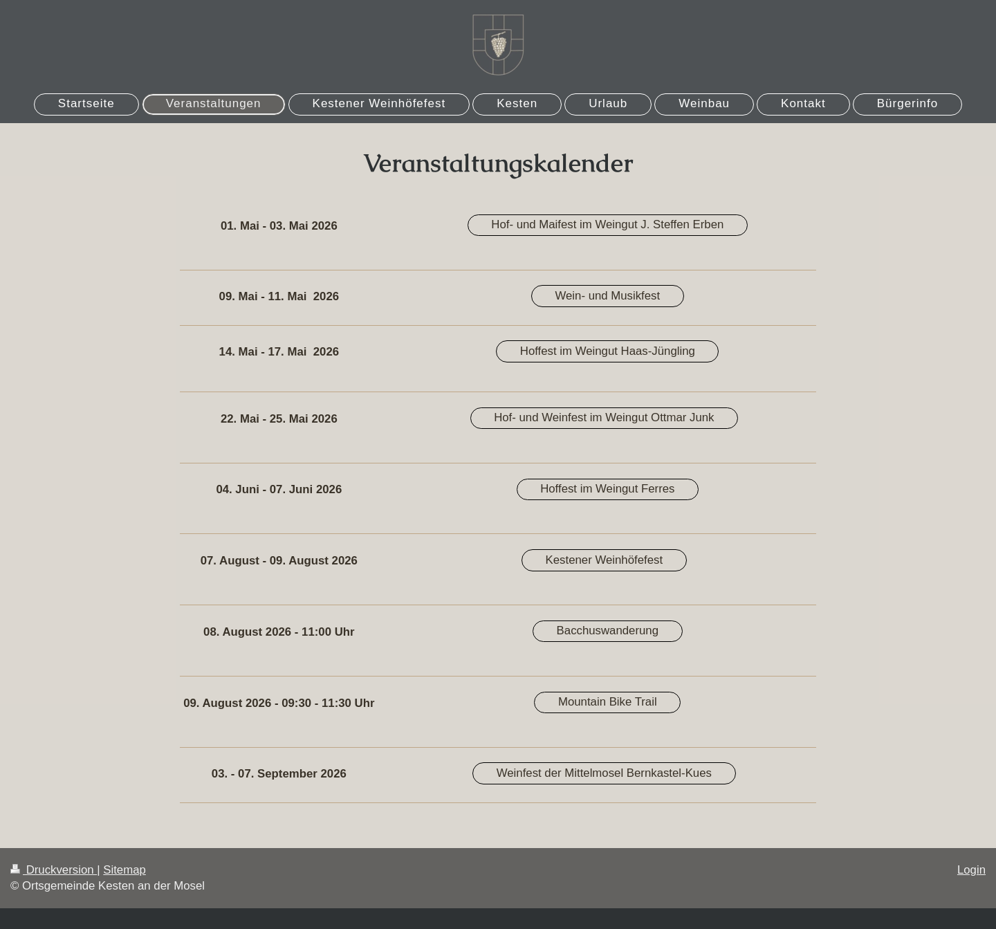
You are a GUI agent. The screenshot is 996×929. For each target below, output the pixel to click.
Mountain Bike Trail (607, 701)
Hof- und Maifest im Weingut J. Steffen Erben (607, 224)
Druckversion (53, 869)
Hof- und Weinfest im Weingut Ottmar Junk (604, 417)
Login (971, 869)
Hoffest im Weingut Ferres (607, 488)
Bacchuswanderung (607, 630)
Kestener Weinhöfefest (604, 560)
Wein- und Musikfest (607, 295)
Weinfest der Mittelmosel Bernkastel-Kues (604, 773)
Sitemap (124, 869)
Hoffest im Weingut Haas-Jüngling (607, 351)
